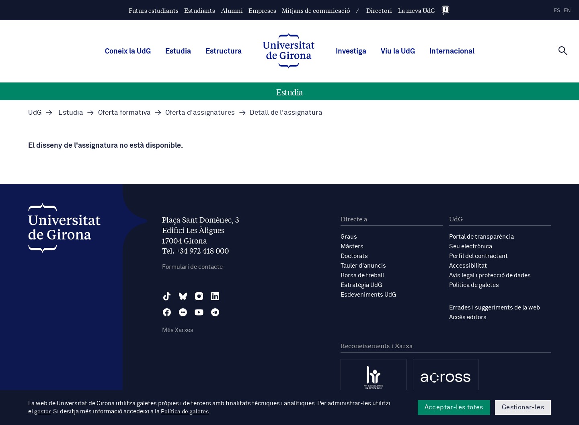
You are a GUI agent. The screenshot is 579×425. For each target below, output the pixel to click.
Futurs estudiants (154, 10)
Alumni (232, 10)
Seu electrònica (470, 246)
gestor (42, 411)
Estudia (178, 51)
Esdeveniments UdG (368, 295)
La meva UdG (416, 10)
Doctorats (354, 256)
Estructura (223, 51)
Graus (349, 237)
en (567, 10)
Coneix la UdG (128, 51)
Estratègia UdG (361, 285)
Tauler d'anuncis (363, 266)
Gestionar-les (523, 407)
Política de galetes (474, 285)
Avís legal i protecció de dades (490, 275)
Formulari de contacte (192, 267)
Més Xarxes (177, 330)
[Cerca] (563, 51)
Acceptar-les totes (454, 407)
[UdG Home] (289, 51)
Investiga (351, 51)
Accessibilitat (468, 266)
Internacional (451, 51)
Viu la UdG (398, 51)
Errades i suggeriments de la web (494, 308)
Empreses (262, 10)
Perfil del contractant (478, 256)
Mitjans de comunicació (316, 10)
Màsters (352, 246)
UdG (35, 112)
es (557, 10)
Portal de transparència (481, 237)
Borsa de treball (362, 275)
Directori (379, 10)
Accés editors (468, 317)
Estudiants (199, 10)
